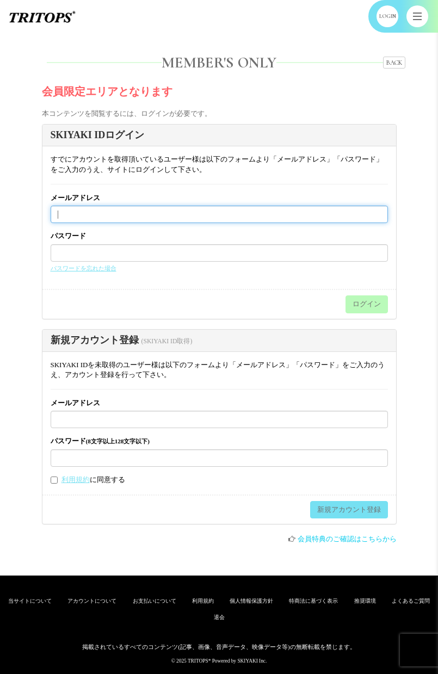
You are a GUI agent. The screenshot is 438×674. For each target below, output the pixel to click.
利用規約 (75, 479)
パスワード (68, 236)
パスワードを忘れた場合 (83, 268)
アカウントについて (91, 601)
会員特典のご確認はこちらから (347, 539)
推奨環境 (365, 601)
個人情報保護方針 (251, 601)
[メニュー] (417, 16)
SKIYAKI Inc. (252, 661)
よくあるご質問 (411, 601)
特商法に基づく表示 (313, 601)
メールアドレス (75, 198)
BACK (394, 62)
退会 (219, 617)
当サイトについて (30, 601)
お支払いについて (154, 601)
